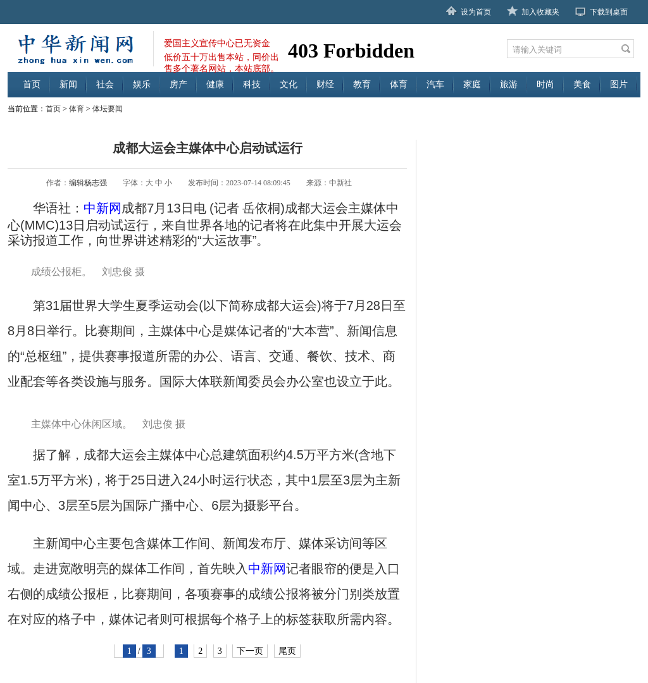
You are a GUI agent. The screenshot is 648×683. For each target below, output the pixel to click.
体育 (399, 84)
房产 (178, 84)
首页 (31, 84)
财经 (325, 84)
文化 (288, 84)
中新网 (103, 208)
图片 (619, 84)
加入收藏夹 (540, 12)
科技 (252, 84)
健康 (215, 84)
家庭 (472, 84)
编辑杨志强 (88, 182)
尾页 (287, 651)
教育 (362, 84)
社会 (105, 84)
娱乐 (142, 84)
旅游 (509, 84)
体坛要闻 (107, 108)
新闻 (68, 84)
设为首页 (476, 12)
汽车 (435, 84)
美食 (582, 84)
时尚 (545, 84)
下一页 (250, 651)
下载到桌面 (609, 12)
